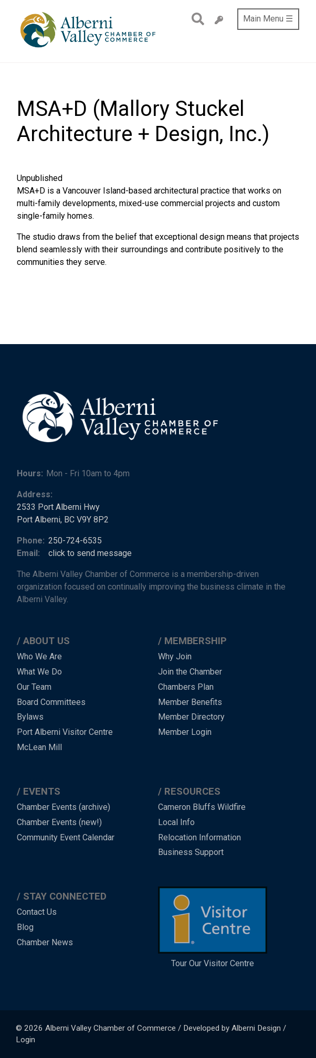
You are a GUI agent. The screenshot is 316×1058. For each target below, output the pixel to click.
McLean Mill (39, 747)
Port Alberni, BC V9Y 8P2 (63, 520)
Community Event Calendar (65, 837)
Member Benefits (190, 702)
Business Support (191, 852)
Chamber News (45, 942)
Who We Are (39, 656)
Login (25, 1039)
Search (195, 19)
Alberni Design (256, 1028)
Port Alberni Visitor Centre (65, 732)
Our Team (34, 687)
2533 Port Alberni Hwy (58, 507)
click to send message (90, 553)
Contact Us (37, 912)
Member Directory (191, 717)
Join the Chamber (190, 672)
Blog (25, 927)
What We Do (39, 672)
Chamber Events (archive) (63, 807)
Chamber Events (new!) (59, 822)
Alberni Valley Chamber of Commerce (110, 1028)
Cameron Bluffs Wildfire (202, 807)
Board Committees (51, 702)
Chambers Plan (186, 687)
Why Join (175, 656)
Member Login (185, 732)
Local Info (176, 822)
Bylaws (30, 717)
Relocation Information (199, 837)
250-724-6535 (75, 541)
